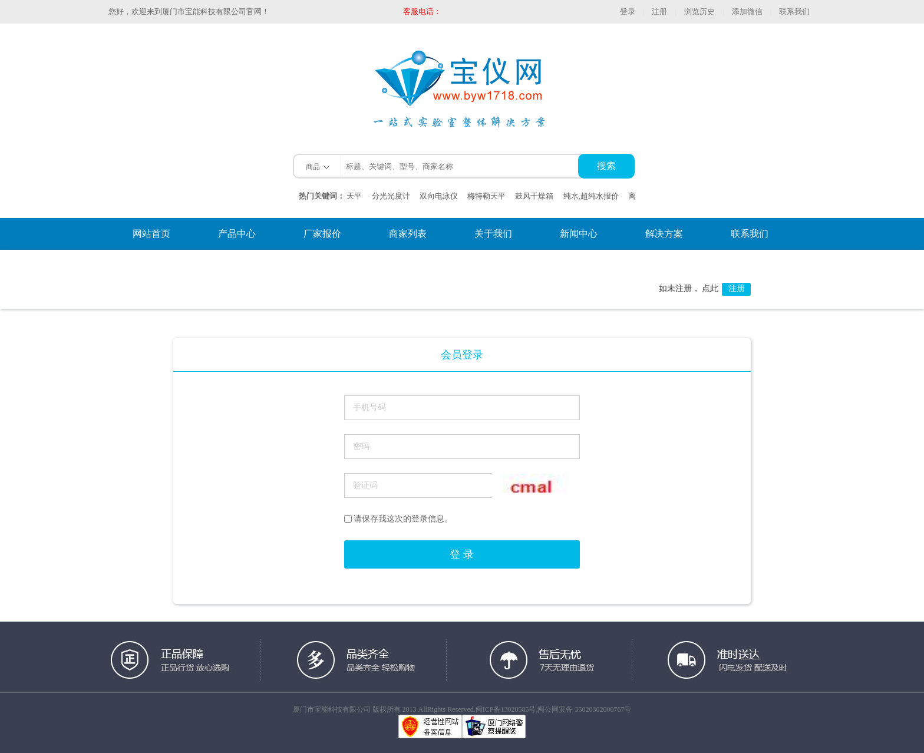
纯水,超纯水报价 (591, 195)
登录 (627, 11)
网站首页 (151, 234)
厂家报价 (322, 234)
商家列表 (408, 234)
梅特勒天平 (486, 195)
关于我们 (493, 234)
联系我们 (794, 11)
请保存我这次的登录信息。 (398, 518)
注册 (659, 11)
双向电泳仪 (439, 195)
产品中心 (237, 234)
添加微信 (747, 11)
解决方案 (664, 234)
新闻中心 (579, 234)
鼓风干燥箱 (534, 195)
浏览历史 (699, 11)
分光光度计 (391, 195)
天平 (354, 195)
